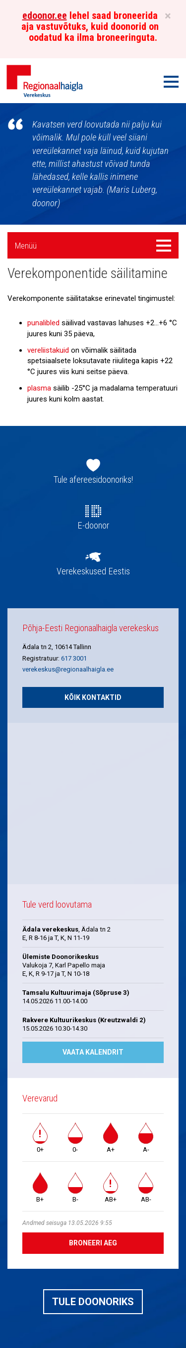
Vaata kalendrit (93, 1052)
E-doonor (93, 525)
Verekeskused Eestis (93, 571)
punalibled (43, 322)
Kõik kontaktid (93, 697)
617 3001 (74, 658)
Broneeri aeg (93, 1243)
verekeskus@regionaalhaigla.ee (68, 669)
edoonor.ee (44, 15)
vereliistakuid (48, 350)
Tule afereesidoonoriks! (93, 479)
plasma (39, 388)
